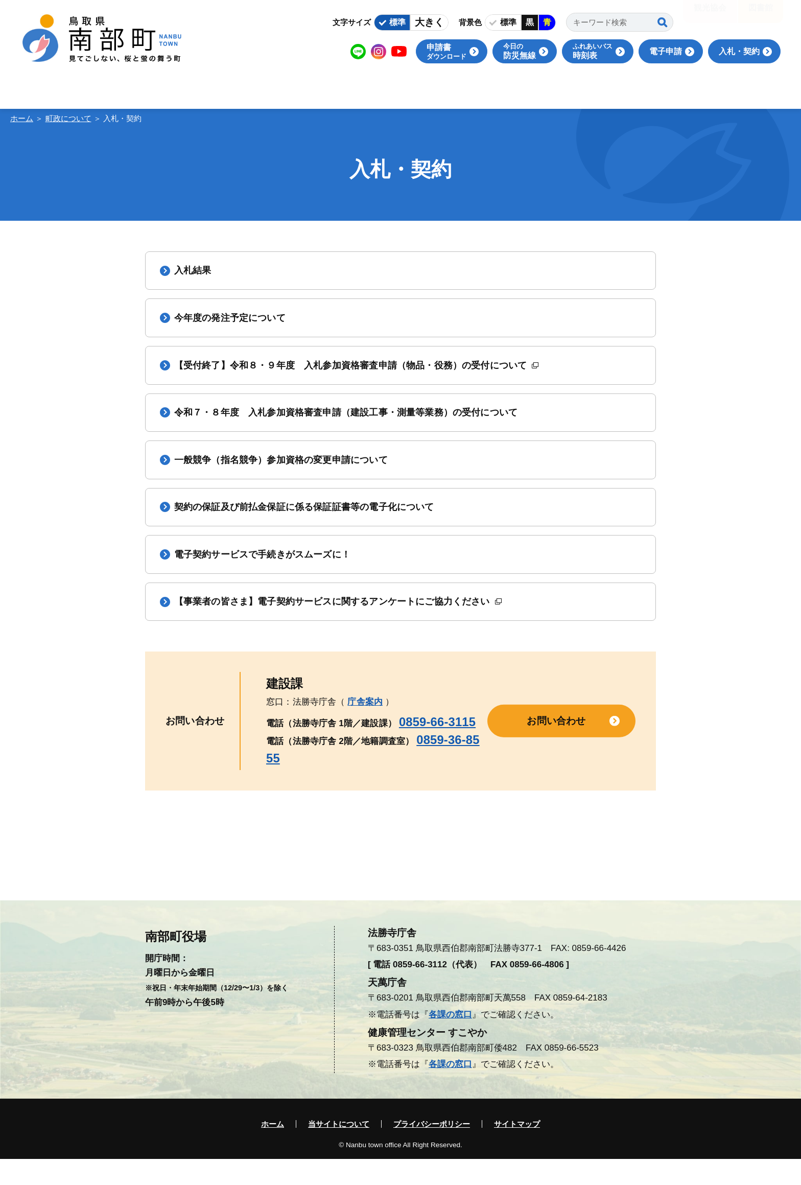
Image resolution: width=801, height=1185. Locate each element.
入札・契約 (739, 51)
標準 (397, 22)
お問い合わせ (556, 746)
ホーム (21, 118)
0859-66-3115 (437, 747)
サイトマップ (517, 1150)
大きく (429, 22)
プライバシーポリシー (431, 1150)
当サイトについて (338, 1150)
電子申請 (665, 51)
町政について (68, 118)
